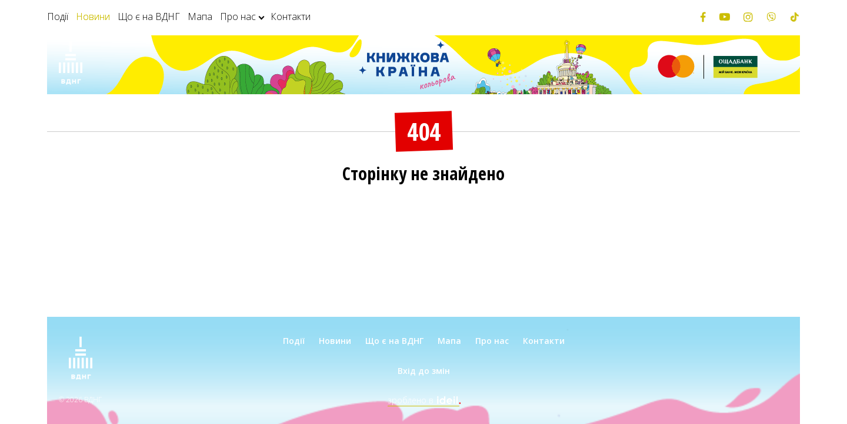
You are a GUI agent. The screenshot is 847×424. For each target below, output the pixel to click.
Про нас (238, 16)
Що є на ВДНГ (149, 16)
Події (57, 16)
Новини (93, 16)
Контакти (291, 16)
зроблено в (423, 400)
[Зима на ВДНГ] (70, 64)
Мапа (200, 16)
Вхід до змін (424, 370)
